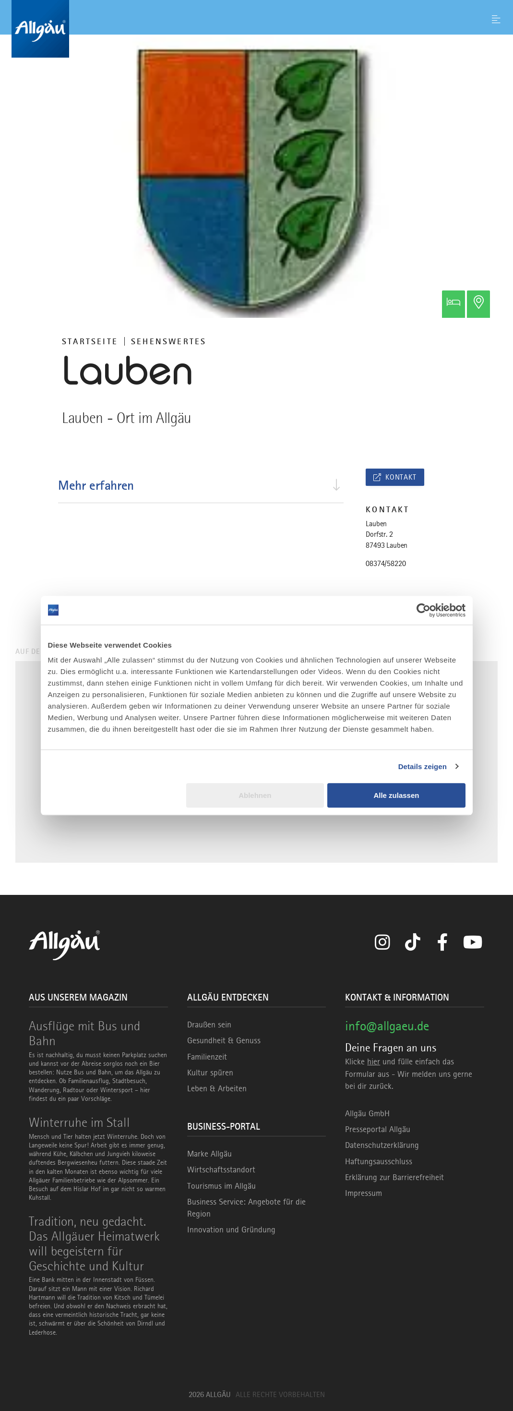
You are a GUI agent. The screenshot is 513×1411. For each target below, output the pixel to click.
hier (373, 1061)
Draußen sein (209, 1024)
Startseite (90, 341)
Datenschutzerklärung (382, 1145)
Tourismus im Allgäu (221, 1186)
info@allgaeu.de (387, 1025)
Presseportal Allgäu (377, 1129)
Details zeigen (422, 766)
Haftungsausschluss (378, 1161)
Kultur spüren (210, 1072)
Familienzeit (207, 1056)
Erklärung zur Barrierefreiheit (394, 1177)
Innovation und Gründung (231, 1229)
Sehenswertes (168, 341)
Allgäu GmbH (367, 1113)
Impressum (363, 1193)
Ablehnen (255, 795)
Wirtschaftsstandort (221, 1169)
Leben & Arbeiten (217, 1088)
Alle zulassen (396, 795)
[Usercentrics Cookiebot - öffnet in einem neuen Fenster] (423, 610)
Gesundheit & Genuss (224, 1040)
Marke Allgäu (209, 1153)
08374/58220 (386, 563)
